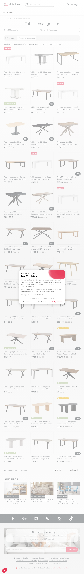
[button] (4, 570)
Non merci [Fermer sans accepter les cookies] (27, 302)
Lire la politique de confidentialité (32, 295)
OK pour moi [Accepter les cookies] (57, 302)
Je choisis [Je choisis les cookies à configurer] (42, 302)
